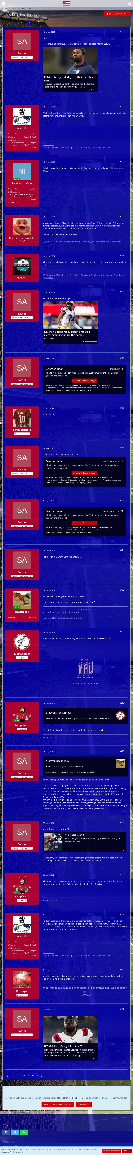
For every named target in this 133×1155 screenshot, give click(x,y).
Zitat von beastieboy (57, 760)
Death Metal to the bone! (84, 683)
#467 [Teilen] (122, 358)
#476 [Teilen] (122, 822)
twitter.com (115, 369)
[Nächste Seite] (39, 22)
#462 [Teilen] (122, 106)
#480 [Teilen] (122, 1009)
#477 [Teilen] (122, 874)
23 (25, 22)
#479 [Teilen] (122, 969)
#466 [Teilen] (122, 291)
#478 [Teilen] (122, 914)
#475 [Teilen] (122, 751)
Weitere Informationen (111, 1150)
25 (34, 22)
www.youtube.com (112, 461)
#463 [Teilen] (122, 161)
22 (21, 22)
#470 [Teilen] (122, 500)
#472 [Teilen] (122, 590)
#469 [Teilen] (122, 447)
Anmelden (83, 1104)
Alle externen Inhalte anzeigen (84, 380)
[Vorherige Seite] (4, 22)
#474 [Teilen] (122, 703)
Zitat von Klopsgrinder (58, 712)
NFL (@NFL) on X (75, 834)
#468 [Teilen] (122, 407)
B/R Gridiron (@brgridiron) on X (63, 1046)
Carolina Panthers (51, 788)
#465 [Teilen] (122, 255)
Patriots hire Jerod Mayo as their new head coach (69, 79)
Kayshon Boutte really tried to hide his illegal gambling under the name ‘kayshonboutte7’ (67, 333)
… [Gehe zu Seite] (12, 22)
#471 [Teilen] (122, 550)
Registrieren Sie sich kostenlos (71, 1098)
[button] (3, 3)
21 (16, 22)
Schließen (127, 1150)
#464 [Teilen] (122, 216)
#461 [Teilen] (122, 31)
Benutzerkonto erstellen (58, 1104)
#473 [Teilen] (122, 631)
